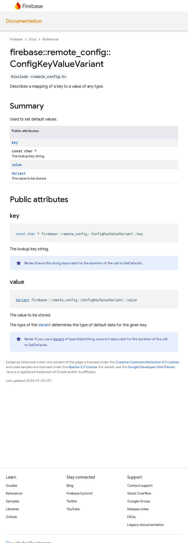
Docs (32, 39)
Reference (51, 39)
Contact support (140, 485)
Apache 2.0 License (82, 367)
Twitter (72, 501)
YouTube (73, 509)
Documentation (24, 21)
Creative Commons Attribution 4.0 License (147, 362)
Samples (12, 501)
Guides (11, 485)
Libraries (12, 509)
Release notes (138, 509)
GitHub (11, 517)
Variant (19, 173)
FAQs (131, 517)
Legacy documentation (145, 524)
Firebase (16, 39)
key (15, 142)
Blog (70, 485)
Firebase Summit (80, 493)
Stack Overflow (139, 493)
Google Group (138, 501)
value (17, 164)
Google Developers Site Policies (151, 367)
